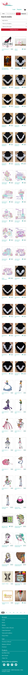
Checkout (4, 646)
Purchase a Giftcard (6, 641)
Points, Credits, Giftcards (8, 627)
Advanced (23, 13)
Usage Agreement (6, 630)
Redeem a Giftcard (6, 644)
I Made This (4, 658)
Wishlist (4, 625)
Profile (3, 620)
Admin (8, 671)
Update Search (14, 29)
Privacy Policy (5, 635)
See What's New (6, 652)
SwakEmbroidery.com (12, 4)
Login (13, 9)
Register (19, 9)
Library (3, 622)
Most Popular (5, 655)
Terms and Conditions (7, 633)
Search (18, 13)
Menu (3, 13)
